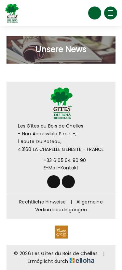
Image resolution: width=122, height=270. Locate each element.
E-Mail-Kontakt (57, 168)
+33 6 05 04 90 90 (61, 160)
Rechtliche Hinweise (42, 202)
